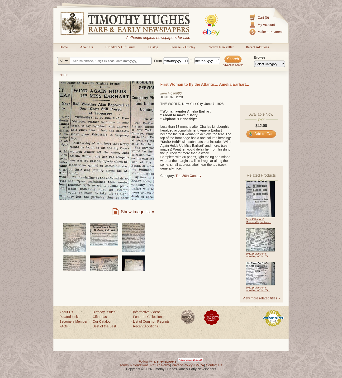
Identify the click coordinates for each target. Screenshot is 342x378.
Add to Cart (261, 134)
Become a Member (73, 321)
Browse (259, 57)
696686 (176, 93)
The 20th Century (188, 176)
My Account (266, 25)
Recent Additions (257, 47)
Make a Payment (270, 32)
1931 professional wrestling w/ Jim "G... (258, 255)
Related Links (69, 317)
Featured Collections (148, 317)
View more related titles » (261, 298)
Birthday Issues (104, 312)
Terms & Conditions (134, 365)
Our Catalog (101, 321)
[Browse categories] (269, 64)
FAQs (63, 326)
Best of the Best (104, 326)
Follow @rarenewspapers (157, 361)
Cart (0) (263, 17)
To (192, 61)
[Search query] (104, 61)
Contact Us (214, 365)
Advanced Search (233, 64)
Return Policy (160, 365)
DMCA (199, 365)
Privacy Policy (182, 365)
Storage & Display (183, 47)
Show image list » (137, 211)
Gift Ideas (100, 317)
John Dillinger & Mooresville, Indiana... (258, 221)
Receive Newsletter (220, 47)
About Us (86, 47)
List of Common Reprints (151, 321)
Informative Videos (147, 312)
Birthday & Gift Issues (120, 47)
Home (64, 47)
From (158, 61)
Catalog (153, 47)
